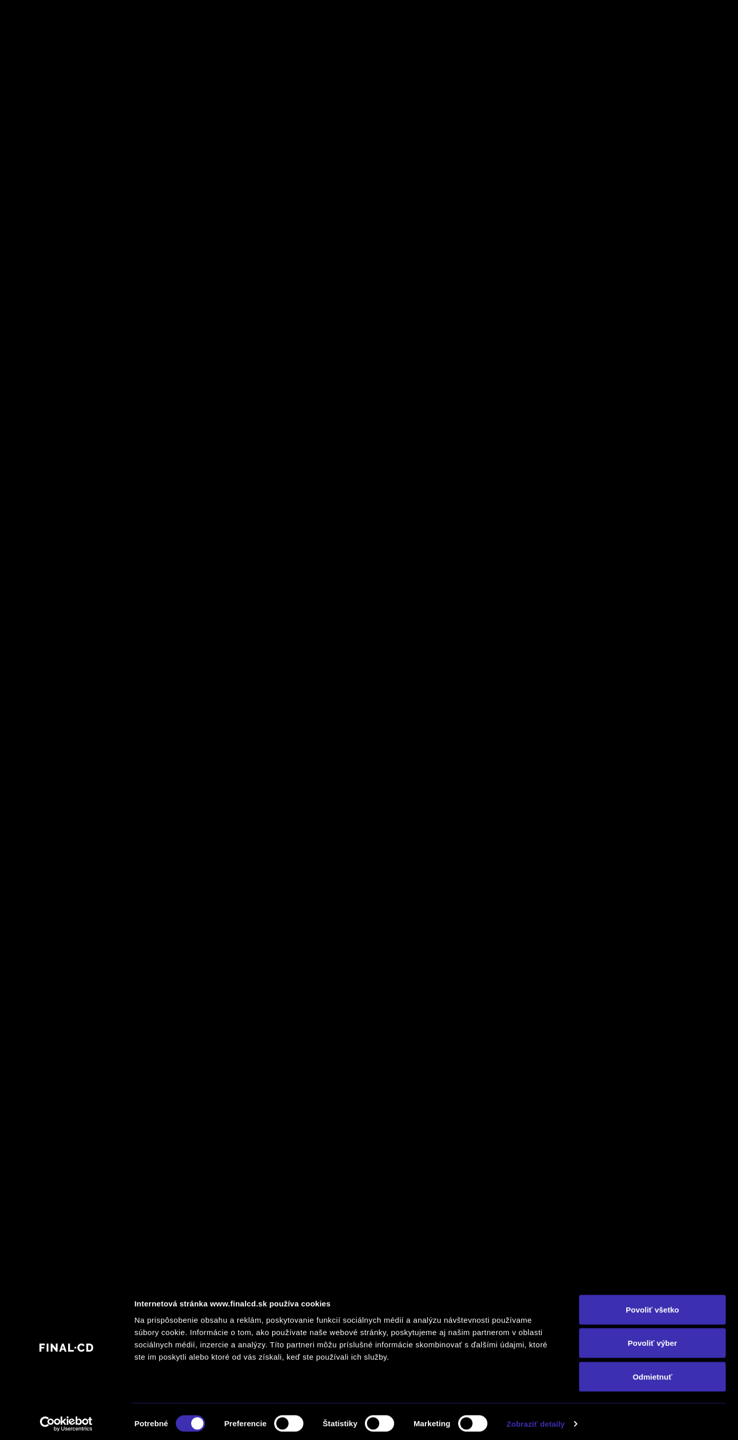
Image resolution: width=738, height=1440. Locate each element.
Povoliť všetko (652, 1305)
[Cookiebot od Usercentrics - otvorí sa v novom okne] (66, 1420)
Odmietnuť (652, 1372)
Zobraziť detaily (535, 1419)
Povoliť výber (652, 1339)
